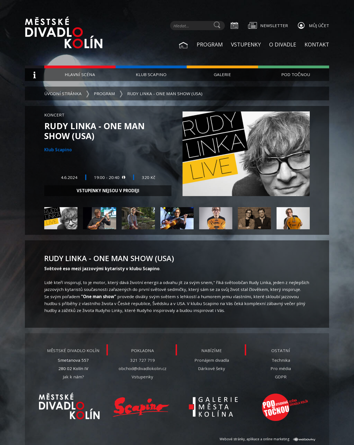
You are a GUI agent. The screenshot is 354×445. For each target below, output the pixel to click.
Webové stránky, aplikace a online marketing (267, 439)
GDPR (281, 376)
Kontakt (316, 44)
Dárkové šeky (211, 368)
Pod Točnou (295, 74)
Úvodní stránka (63, 93)
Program (210, 44)
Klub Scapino (151, 74)
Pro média (280, 368)
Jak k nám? (73, 376)
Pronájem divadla (211, 360)
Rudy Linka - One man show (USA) (164, 93)
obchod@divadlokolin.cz (142, 368)
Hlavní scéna (80, 74)
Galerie (222, 74)
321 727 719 (142, 360)
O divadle (282, 44)
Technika (281, 360)
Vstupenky (246, 44)
